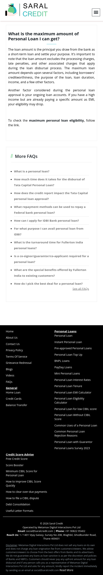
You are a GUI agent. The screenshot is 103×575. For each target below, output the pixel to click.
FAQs (9, 382)
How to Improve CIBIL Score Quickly (23, 483)
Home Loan (13, 392)
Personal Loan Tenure (68, 386)
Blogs (9, 369)
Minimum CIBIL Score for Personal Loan (21, 473)
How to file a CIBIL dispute (22, 498)
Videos (10, 375)
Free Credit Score (17, 459)
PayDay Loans (63, 367)
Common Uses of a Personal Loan (75, 425)
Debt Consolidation (18, 504)
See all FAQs (80, 289)
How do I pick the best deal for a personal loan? (48, 283)
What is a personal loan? (31, 171)
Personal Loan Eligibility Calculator (69, 400)
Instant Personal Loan (68, 342)
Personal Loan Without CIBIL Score (72, 417)
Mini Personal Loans (67, 373)
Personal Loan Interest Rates (72, 380)
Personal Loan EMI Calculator (72, 392)
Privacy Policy (14, 350)
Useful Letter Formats (19, 511)
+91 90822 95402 (75, 531)
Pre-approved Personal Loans (73, 348)
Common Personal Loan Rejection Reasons (69, 433)
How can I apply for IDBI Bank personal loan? (46, 220)
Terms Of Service (16, 356)
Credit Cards (14, 398)
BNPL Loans (62, 361)
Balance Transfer (16, 405)
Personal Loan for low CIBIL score (75, 409)
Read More (66, 570)
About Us (11, 337)
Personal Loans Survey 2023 (72, 448)
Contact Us (13, 344)
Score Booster (15, 465)
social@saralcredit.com (39, 531)
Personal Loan (63, 335)
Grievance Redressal (18, 363)
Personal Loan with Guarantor (73, 442)
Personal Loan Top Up (68, 354)
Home (10, 331)
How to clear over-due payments (26, 492)
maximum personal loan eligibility (56, 120)
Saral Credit (56, 523)
